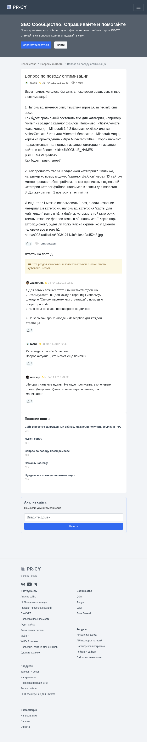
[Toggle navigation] (138, 7)
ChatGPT (26, 613)
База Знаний (84, 613)
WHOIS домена (30, 641)
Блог (79, 607)
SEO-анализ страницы (34, 602)
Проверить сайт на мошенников (39, 647)
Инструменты (28, 677)
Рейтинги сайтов (86, 651)
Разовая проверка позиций (36, 607)
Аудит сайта (28, 624)
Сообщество (28, 64)
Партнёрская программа (91, 646)
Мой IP (25, 635)
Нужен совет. (33, 438)
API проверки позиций (89, 640)
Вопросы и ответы (51, 64)
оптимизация (49, 243)
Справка (25, 721)
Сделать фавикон (31, 652)
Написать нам (29, 715)
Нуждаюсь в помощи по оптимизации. (50, 475)
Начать (73, 526)
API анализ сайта (87, 635)
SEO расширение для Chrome (38, 694)
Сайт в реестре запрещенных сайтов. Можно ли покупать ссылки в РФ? (73, 426)
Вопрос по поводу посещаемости (47, 450)
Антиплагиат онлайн (32, 630)
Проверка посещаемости (35, 619)
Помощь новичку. (36, 463)
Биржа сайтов (29, 688)
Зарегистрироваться (36, 44)
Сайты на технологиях (89, 657)
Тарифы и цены (30, 671)
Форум (80, 602)
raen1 (33, 82)
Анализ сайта (35, 502)
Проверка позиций (35, 682)
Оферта (25, 726)
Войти (60, 44)
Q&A (79, 596)
